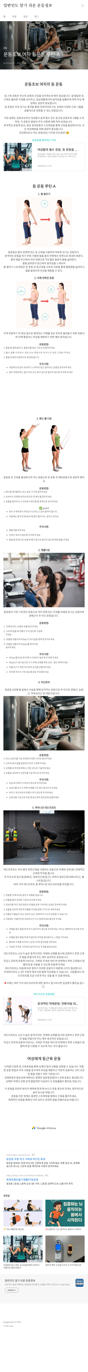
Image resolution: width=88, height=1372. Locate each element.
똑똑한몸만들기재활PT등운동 (22, 1179)
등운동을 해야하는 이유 (44, 140)
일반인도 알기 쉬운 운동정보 (27, 6)
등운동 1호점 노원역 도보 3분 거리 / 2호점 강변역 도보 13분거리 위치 (39, 1183)
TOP (82, 1323)
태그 (36, 16)
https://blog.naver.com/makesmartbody (25, 1175)
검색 (76, 6)
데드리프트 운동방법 (44, 994)
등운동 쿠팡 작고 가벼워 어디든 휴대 (25, 1159)
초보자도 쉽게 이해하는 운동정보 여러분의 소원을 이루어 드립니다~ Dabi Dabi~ (37, 1284)
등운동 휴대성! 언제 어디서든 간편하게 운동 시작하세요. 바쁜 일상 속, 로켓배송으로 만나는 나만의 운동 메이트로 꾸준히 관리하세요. (43, 1164)
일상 (25, 16)
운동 (14, 16)
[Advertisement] (44, 397)
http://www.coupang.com (18, 1155)
